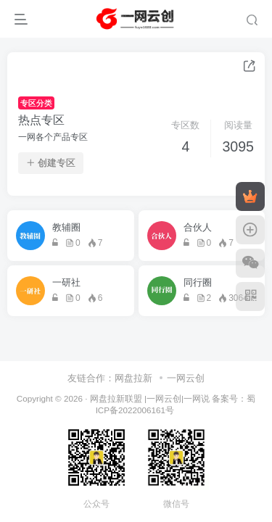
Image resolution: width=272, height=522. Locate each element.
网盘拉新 (133, 378)
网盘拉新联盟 (116, 398)
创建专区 (50, 163)
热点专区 (41, 120)
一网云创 (186, 378)
